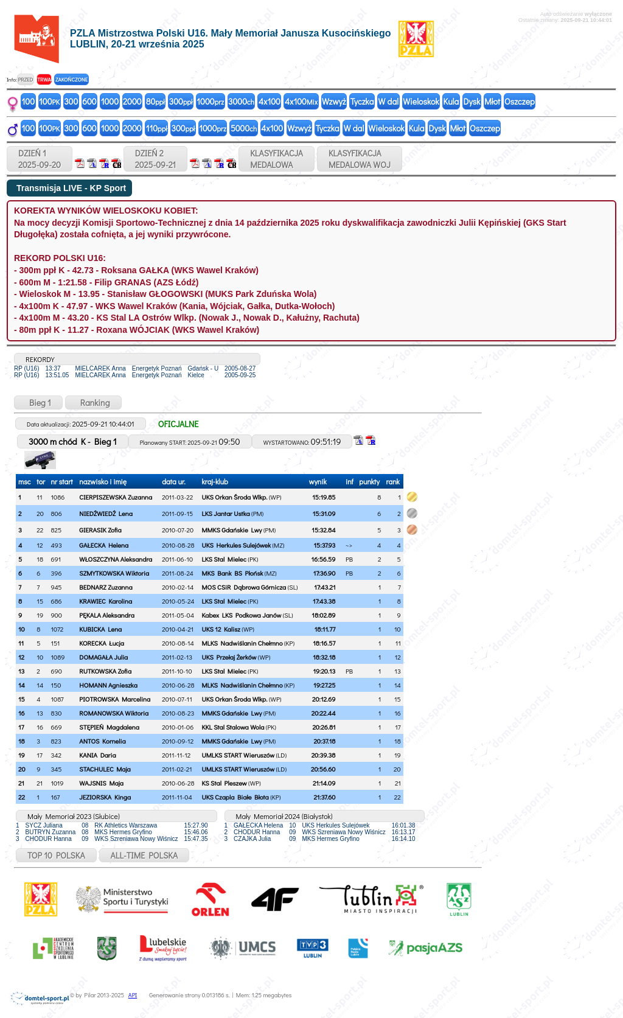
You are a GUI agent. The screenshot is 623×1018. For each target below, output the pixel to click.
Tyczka (362, 101)
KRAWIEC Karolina (105, 600)
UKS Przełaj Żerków (228, 656)
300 (71, 101)
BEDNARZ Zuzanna (105, 586)
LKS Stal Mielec (223, 558)
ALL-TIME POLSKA (144, 855)
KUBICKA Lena (100, 628)
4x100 (269, 101)
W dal (388, 101)
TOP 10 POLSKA (56, 855)
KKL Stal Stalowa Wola (232, 726)
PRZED (25, 79)
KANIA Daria (97, 754)
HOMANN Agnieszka (108, 684)
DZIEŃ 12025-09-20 (39, 158)
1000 (110, 101)
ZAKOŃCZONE (71, 79)
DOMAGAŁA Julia (103, 656)
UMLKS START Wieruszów (237, 754)
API (132, 995)
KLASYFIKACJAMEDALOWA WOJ (360, 158)
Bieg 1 (38, 402)
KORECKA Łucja (101, 642)
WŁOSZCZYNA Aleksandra (115, 558)
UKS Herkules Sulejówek (236, 544)
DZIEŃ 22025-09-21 (155, 158)
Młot (492, 101)
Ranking (93, 402)
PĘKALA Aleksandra (106, 614)
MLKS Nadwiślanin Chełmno (241, 642)
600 (89, 101)
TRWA (44, 79)
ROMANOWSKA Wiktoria (113, 712)
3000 (241, 101)
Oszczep (519, 101)
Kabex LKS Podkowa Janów (241, 614)
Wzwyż (334, 101)
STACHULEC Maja (104, 768)
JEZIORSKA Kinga (105, 796)
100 (28, 101)
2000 (132, 101)
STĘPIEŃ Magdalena (109, 726)
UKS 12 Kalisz (220, 628)
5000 (244, 128)
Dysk (471, 101)
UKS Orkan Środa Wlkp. (234, 496)
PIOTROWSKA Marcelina (114, 698)
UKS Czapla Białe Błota (234, 796)
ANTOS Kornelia (102, 740)
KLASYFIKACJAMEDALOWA (276, 158)
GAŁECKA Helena (103, 544)
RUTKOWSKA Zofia (105, 670)
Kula (451, 101)
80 (155, 101)
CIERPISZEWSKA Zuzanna (115, 496)
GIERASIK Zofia (100, 529)
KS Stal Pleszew (223, 782)
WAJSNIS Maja (101, 782)
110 (156, 128)
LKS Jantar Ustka (225, 513)
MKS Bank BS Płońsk (232, 572)
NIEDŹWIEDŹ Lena (106, 513)
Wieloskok (421, 101)
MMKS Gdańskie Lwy (231, 529)
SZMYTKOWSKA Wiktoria (114, 572)
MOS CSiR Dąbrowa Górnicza (243, 586)
